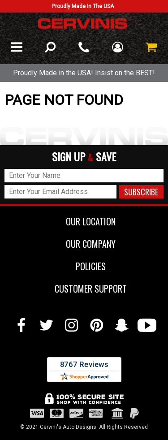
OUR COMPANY (84, 243)
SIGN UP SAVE (84, 157)
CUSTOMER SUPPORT (84, 288)
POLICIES (84, 266)
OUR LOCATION (84, 221)
